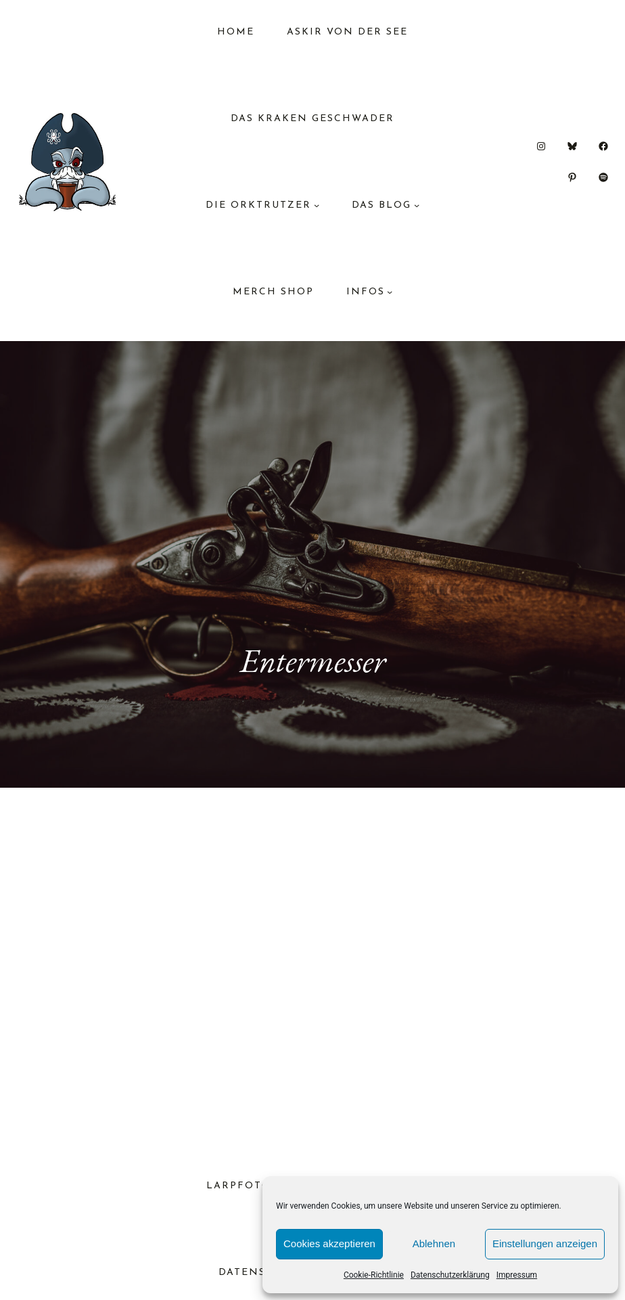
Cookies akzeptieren (329, 1243)
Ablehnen (434, 1243)
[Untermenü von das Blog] (416, 205)
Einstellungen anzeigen (544, 1243)
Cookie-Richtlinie (374, 1275)
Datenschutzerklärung (450, 1275)
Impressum (516, 1275)
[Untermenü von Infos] (389, 291)
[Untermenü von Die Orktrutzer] (316, 205)
